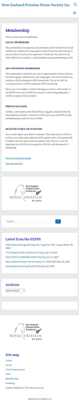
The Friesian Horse (15, 369)
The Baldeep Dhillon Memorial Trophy (25, 252)
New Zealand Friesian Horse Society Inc (36, 4)
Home (9, 360)
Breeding (10, 383)
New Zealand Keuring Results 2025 (23, 266)
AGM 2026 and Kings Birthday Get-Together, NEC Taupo (34, 244)
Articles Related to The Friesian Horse (24, 387)
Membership (12, 378)
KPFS (8, 374)
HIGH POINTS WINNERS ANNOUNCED (25, 257)
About (9, 365)
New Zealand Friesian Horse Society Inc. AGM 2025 (31, 261)
